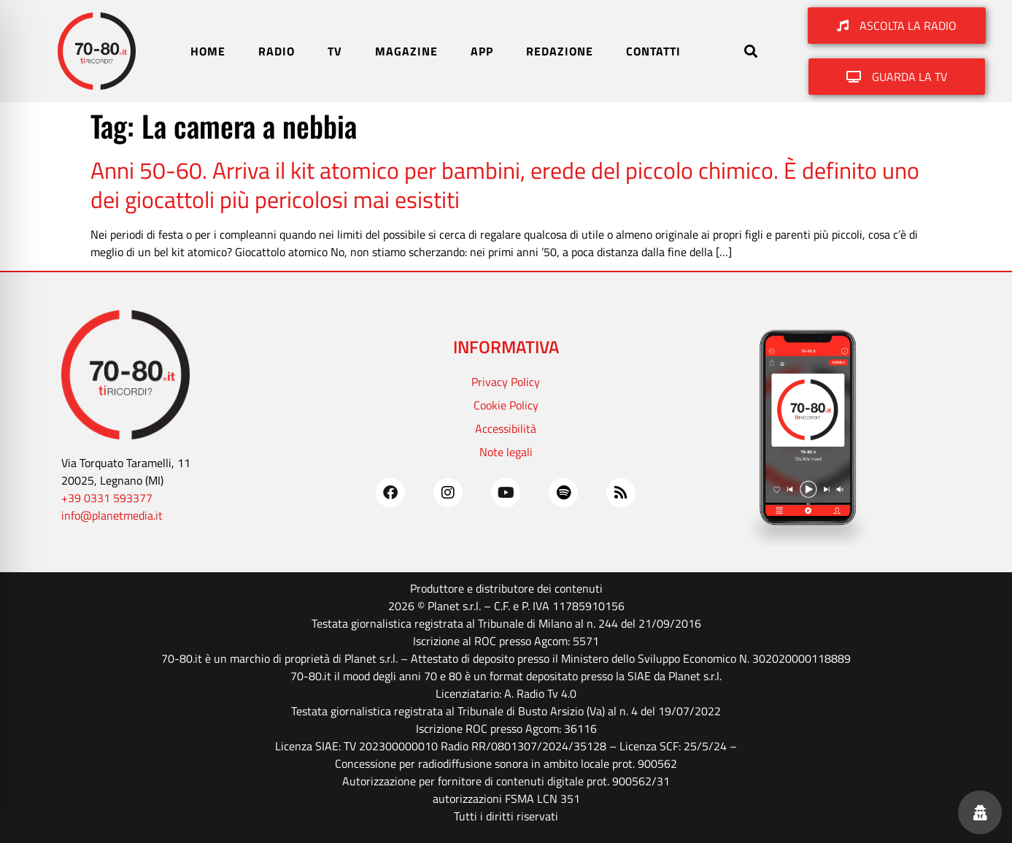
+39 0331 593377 (106, 498)
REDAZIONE (559, 51)
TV (335, 51)
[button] (750, 51)
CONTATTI (653, 51)
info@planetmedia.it (112, 515)
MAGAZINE (406, 51)
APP (482, 51)
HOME (207, 51)
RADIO (276, 51)
